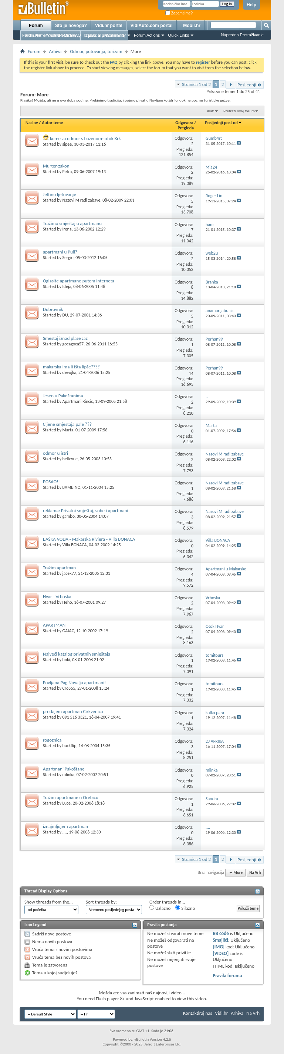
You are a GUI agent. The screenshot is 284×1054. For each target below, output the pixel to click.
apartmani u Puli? (60, 252)
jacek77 (69, 573)
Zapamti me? (179, 13)
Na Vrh (255, 872)
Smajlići (220, 940)
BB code (221, 933)
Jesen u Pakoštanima (63, 395)
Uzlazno (159, 908)
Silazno (185, 908)
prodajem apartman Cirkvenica (73, 711)
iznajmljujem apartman (65, 826)
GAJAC (68, 630)
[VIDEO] (221, 953)
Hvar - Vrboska (57, 596)
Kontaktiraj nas (197, 1013)
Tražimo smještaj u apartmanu (72, 223)
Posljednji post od (223, 122)
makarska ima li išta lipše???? (71, 366)
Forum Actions (147, 35)
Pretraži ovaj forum (239, 111)
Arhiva (55, 51)
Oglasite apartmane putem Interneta (78, 281)
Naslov (32, 122)
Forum (36, 25)
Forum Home (34, 35)
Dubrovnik (53, 309)
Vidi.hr (221, 1013)
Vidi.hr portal (108, 25)
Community (115, 35)
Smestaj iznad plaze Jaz (65, 338)
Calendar (93, 35)
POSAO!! (51, 481)
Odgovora (184, 122)
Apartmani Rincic (77, 401)
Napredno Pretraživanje (242, 35)
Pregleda (186, 127)
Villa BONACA (74, 544)
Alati (210, 111)
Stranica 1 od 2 (196, 84)
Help (251, 4)
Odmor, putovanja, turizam (96, 51)
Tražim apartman (59, 567)
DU (65, 315)
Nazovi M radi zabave (81, 200)
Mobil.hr (191, 25)
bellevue (70, 458)
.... (64, 832)
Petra (67, 171)
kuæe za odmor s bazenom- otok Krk (85, 138)
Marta (68, 429)
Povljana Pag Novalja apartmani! (74, 682)
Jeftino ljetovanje (59, 194)
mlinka (68, 774)
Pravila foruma (227, 975)
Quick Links (178, 35)
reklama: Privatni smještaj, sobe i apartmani (85, 510)
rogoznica (52, 740)
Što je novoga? (71, 25)
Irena (67, 229)
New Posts (59, 35)
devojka (69, 372)
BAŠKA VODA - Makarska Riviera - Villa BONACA (89, 539)
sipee (67, 144)
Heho (67, 602)
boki (66, 659)
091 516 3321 (74, 717)
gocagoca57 (73, 344)
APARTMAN (54, 625)
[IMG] (218, 946)
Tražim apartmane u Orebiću (70, 797)
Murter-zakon (56, 166)
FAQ (77, 35)
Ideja (66, 286)
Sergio (68, 257)
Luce (66, 803)
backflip (69, 745)
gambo (68, 516)
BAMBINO (71, 487)
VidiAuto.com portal (152, 25)
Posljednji (249, 84)
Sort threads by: (101, 902)
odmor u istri (55, 453)
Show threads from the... (48, 902)
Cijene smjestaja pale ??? (67, 424)
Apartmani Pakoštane (63, 769)
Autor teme (52, 122)
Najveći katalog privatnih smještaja (76, 654)
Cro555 (68, 688)
